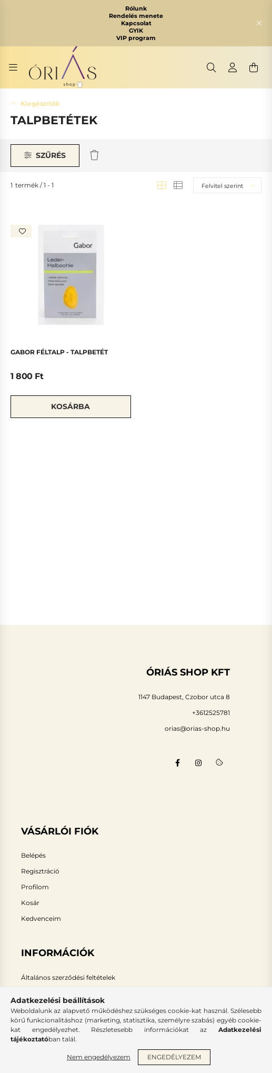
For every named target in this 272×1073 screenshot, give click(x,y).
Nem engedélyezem (98, 1057)
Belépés (33, 855)
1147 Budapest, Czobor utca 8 (184, 697)
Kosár (30, 903)
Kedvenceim (41, 918)
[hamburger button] (13, 67)
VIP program (136, 38)
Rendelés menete (136, 15)
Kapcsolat (136, 23)
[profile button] (232, 67)
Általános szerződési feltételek (68, 977)
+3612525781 (211, 713)
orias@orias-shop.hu (197, 728)
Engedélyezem (174, 1057)
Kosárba (70, 406)
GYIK (136, 30)
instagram (198, 762)
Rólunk (136, 8)
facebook (177, 762)
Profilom (35, 887)
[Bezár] (259, 23)
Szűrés (51, 155)
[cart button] (253, 67)
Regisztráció (40, 871)
